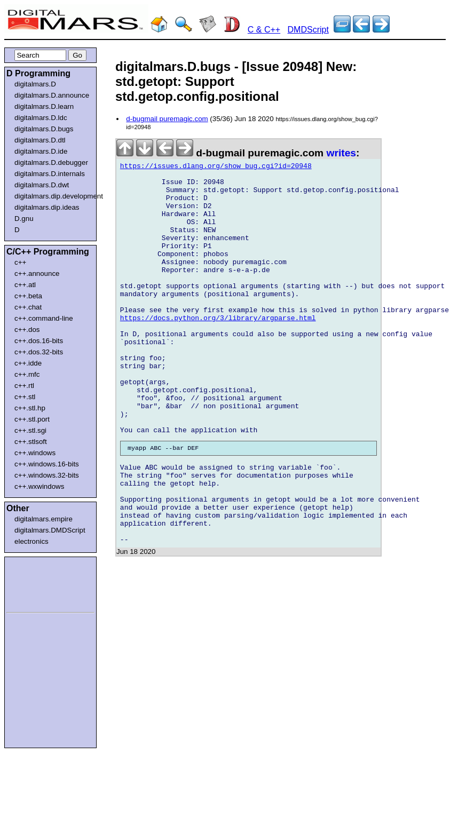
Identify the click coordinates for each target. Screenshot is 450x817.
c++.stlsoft (30, 442)
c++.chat (28, 307)
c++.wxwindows (39, 486)
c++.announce (37, 273)
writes (341, 152)
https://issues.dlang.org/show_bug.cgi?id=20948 (216, 167)
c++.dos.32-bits (38, 352)
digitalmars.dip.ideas (47, 207)
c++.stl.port (32, 419)
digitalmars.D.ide (40, 151)
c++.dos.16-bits (38, 341)
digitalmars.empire (43, 519)
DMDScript (308, 29)
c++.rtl (24, 386)
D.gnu (24, 219)
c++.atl (25, 285)
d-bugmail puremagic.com (167, 119)
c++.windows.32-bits (46, 475)
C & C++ (264, 29)
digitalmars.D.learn (44, 106)
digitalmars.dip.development (52, 196)
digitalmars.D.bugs (43, 129)
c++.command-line (43, 318)
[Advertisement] (38, 583)
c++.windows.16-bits (46, 464)
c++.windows (35, 453)
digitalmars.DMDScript (49, 530)
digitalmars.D (35, 84)
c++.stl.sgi (30, 430)
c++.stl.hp (29, 408)
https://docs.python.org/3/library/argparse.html (218, 350)
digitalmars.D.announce (51, 95)
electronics (31, 541)
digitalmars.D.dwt (41, 185)
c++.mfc (27, 374)
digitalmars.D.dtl (40, 140)
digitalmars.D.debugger (51, 162)
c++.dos (27, 330)
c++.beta (28, 296)
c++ (20, 262)
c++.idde (28, 363)
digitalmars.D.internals (49, 174)
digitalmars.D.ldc (40, 118)
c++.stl (24, 397)
